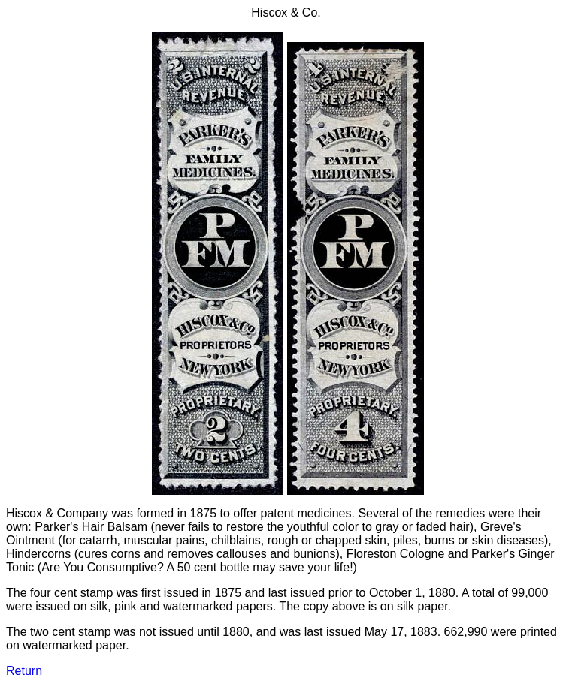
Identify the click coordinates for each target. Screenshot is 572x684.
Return (24, 670)
